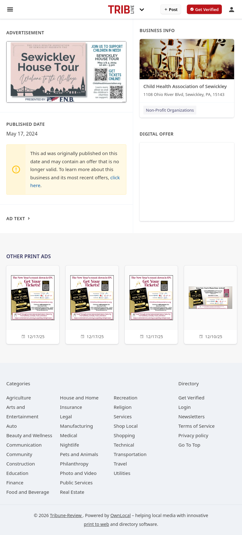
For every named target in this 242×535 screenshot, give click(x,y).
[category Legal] (66, 416)
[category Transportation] (130, 454)
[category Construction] (20, 463)
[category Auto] (11, 426)
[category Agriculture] (18, 397)
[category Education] (17, 473)
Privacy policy (193, 435)
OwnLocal (120, 515)
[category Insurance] (71, 407)
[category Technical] (124, 445)
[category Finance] (14, 482)
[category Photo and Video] (78, 473)
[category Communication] (24, 445)
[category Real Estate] (72, 492)
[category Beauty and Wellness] (29, 435)
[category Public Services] (76, 482)
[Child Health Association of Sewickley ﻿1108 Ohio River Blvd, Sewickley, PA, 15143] (186, 69)
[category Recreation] (125, 397)
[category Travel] (120, 463)
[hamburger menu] (10, 9)
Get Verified (191, 397)
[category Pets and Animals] (79, 454)
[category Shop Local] (126, 426)
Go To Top (189, 445)
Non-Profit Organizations (170, 110)
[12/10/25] (210, 304)
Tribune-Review (66, 515)
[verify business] (204, 9)
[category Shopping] (124, 435)
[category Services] (123, 416)
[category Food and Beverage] (27, 492)
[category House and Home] (79, 397)
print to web (96, 524)
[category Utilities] (122, 473)
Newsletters (191, 416)
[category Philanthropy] (74, 463)
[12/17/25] (32, 304)
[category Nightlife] (69, 445)
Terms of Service (196, 426)
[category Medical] (68, 435)
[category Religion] (123, 407)
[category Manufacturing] (76, 426)
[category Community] (19, 454)
